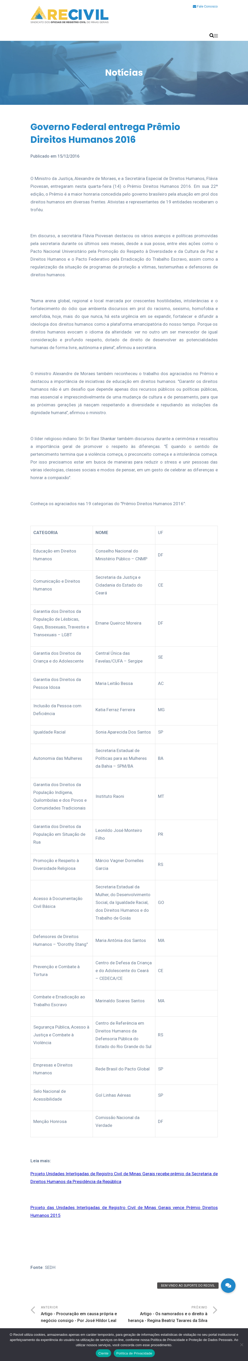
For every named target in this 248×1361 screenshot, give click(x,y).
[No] (241, 1344)
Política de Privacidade (134, 1353)
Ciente (103, 1353)
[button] (228, 1285)
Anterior (82, 1315)
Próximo (165, 1315)
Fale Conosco (205, 6)
